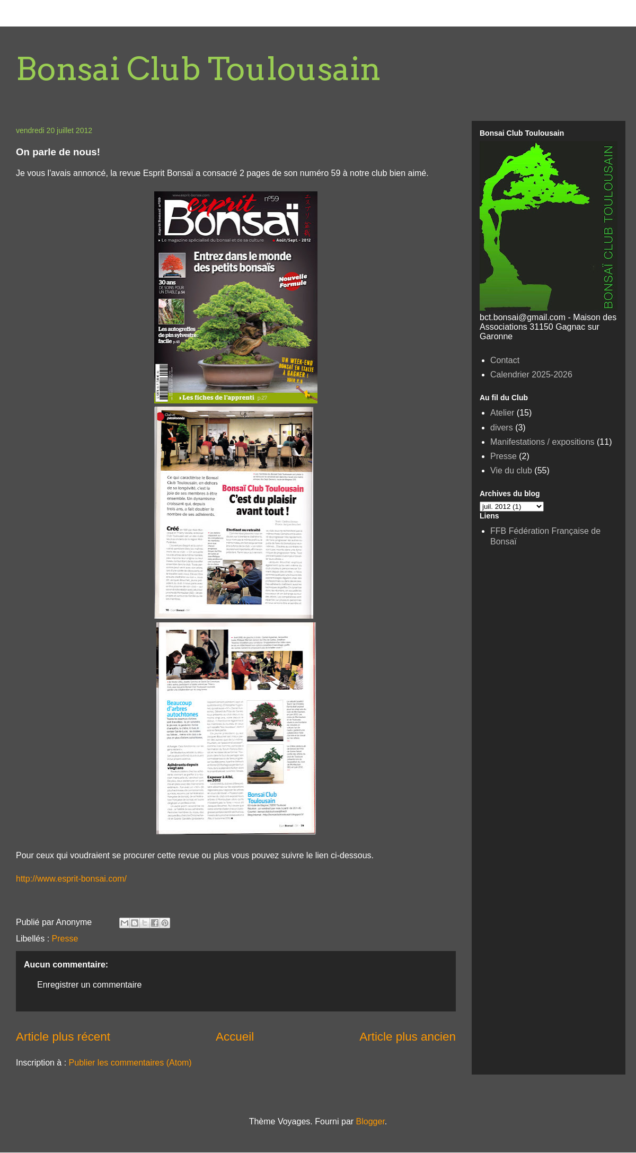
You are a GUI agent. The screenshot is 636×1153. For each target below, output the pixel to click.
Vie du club (511, 470)
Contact (504, 360)
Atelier (502, 412)
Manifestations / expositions (542, 441)
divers (501, 427)
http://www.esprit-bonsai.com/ (71, 878)
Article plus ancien (407, 1036)
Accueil (235, 1036)
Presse (65, 938)
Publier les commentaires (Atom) (130, 1062)
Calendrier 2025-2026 (531, 374)
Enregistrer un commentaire (89, 984)
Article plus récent (63, 1036)
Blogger (370, 1121)
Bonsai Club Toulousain (198, 68)
